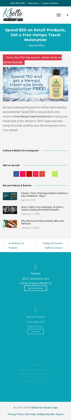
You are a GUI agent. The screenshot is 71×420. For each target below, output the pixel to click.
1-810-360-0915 (17, 3)
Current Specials (13, 61)
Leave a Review (50, 3)
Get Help (35, 344)
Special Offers (37, 45)
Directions (33, 3)
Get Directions (35, 296)
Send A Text (35, 339)
